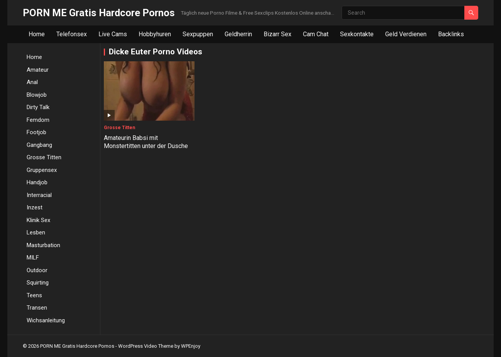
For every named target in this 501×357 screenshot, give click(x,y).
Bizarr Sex (277, 34)
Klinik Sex (38, 220)
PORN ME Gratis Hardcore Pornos (99, 13)
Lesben (36, 232)
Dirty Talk (38, 107)
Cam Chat (315, 34)
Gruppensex (42, 170)
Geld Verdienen (406, 34)
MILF (33, 257)
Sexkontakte (357, 34)
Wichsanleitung (46, 320)
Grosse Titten (44, 157)
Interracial (39, 195)
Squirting (38, 282)
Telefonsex (71, 34)
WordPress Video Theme (145, 346)
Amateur (38, 69)
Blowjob (37, 94)
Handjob (37, 182)
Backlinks (451, 34)
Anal (32, 82)
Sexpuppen (198, 34)
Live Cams (112, 34)
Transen (37, 307)
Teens (34, 295)
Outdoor (37, 270)
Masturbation (43, 245)
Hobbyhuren (155, 34)
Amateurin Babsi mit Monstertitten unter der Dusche (146, 142)
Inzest (34, 207)
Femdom (38, 119)
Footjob (36, 132)
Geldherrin (238, 34)
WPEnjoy (190, 346)
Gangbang (39, 144)
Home (37, 34)
